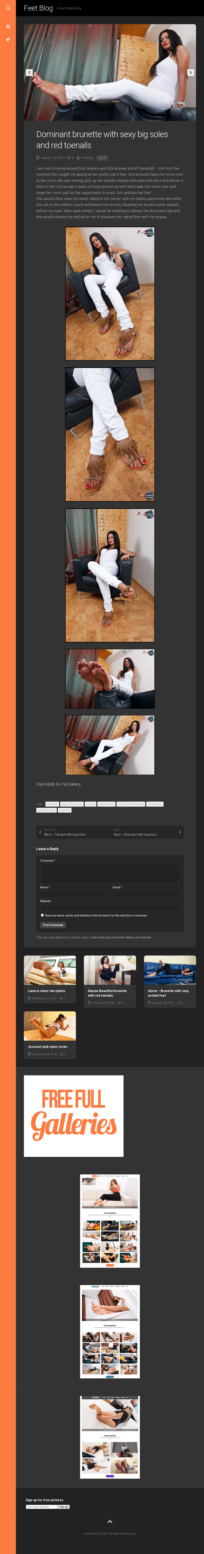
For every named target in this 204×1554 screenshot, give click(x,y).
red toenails (155, 804)
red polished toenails (131, 804)
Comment (47, 860)
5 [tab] (115, 125)
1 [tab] (102, 125)
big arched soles (72, 804)
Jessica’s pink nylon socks (48, 1047)
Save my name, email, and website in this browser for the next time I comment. (96, 915)
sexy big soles (46, 810)
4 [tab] (112, 125)
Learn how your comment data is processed (121, 937)
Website (45, 901)
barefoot (52, 804)
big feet (90, 804)
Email (117, 887)
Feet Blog (38, 8)
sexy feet (64, 810)
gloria (102, 158)
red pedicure (106, 804)
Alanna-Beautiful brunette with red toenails (107, 993)
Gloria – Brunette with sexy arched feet (168, 993)
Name (45, 887)
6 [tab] (118, 125)
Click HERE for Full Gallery (58, 784)
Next (190, 72)
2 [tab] (105, 125)
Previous (29, 72)
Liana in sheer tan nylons (46, 991)
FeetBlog (87, 158)
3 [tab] (108, 125)
